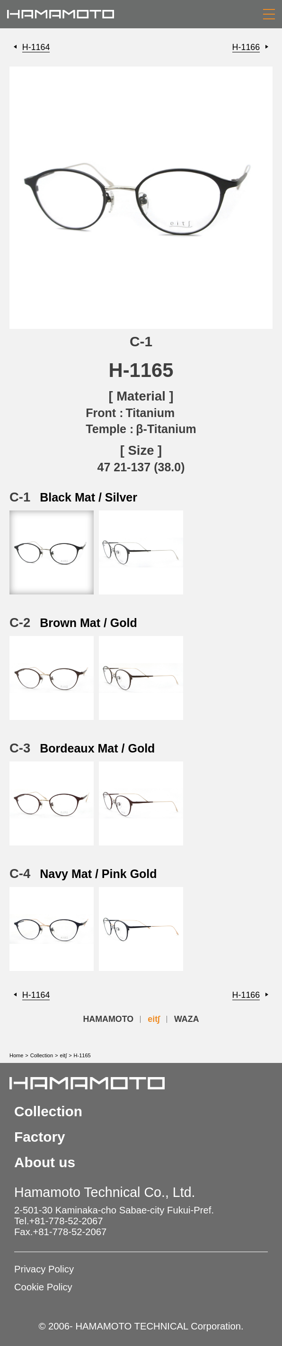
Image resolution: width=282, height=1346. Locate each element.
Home (16, 1055)
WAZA (186, 1019)
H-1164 (36, 47)
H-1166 (246, 47)
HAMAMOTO (108, 1019)
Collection (41, 1055)
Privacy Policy (44, 1269)
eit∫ (154, 1019)
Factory (39, 1137)
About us (44, 1162)
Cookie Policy (43, 1287)
